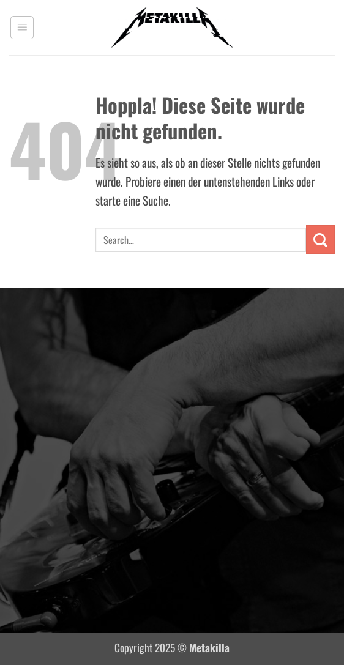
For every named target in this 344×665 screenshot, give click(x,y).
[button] (22, 27)
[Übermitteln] (320, 239)
